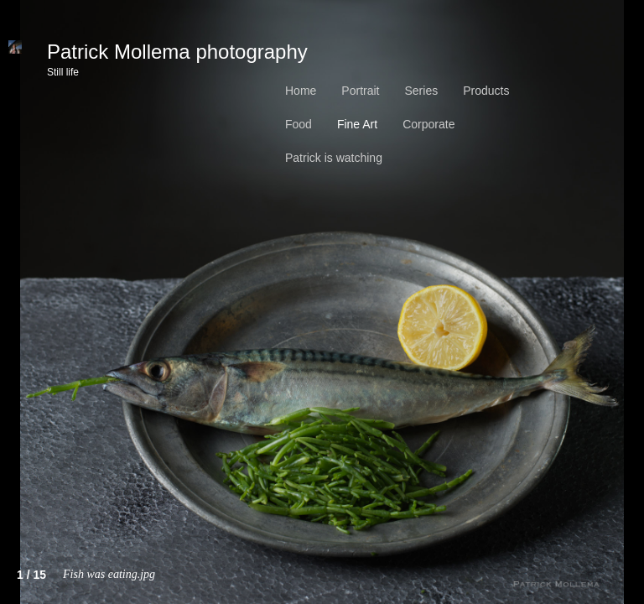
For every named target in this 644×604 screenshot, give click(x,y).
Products (486, 90)
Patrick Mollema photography (177, 57)
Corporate (428, 124)
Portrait (360, 90)
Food (298, 124)
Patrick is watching (333, 157)
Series (421, 90)
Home (300, 90)
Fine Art (357, 124)
